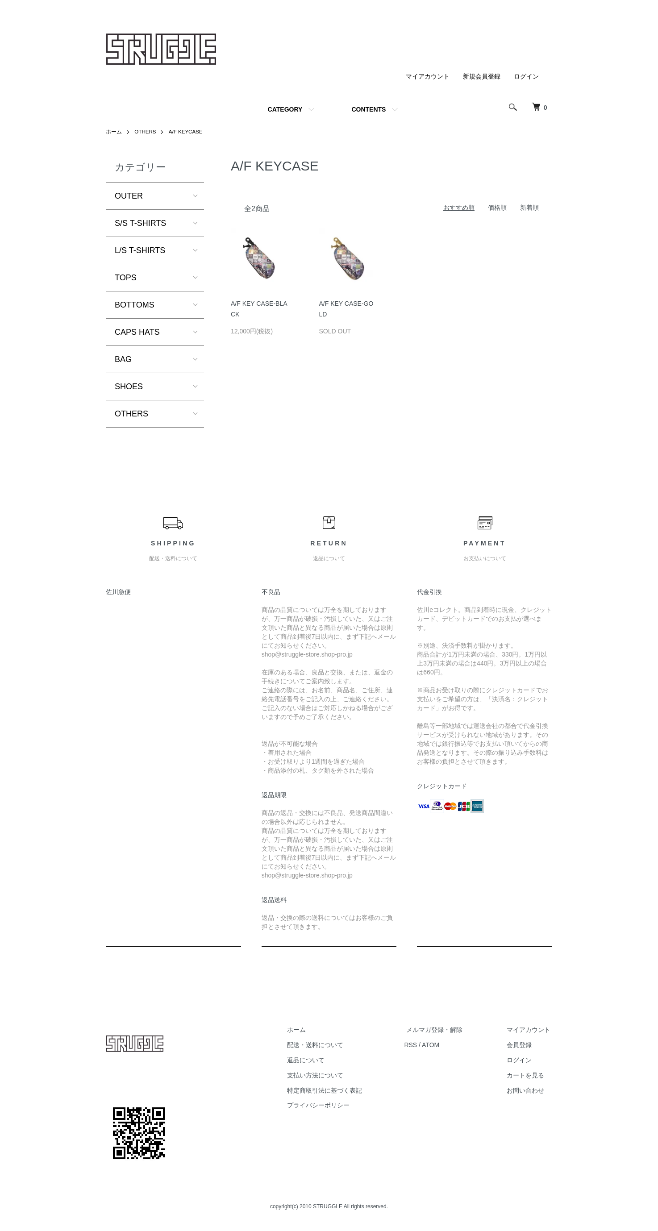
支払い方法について (325, 1075)
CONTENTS (368, 109)
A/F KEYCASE (187, 132)
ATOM (438, 1044)
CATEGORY (285, 109)
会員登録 (520, 1044)
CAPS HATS (137, 332)
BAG (123, 359)
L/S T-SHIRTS (140, 250)
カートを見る (527, 1075)
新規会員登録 (481, 76)
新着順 (529, 207)
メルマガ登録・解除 (440, 1029)
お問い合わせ (527, 1090)
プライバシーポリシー (328, 1105)
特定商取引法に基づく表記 (334, 1090)
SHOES (129, 386)
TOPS (126, 277)
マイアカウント (428, 76)
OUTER (129, 195)
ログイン (526, 76)
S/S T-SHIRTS (140, 223)
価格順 (497, 207)
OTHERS (145, 132)
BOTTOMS (134, 304)
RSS (418, 1044)
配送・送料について (325, 1044)
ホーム (114, 132)
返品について (315, 1060)
